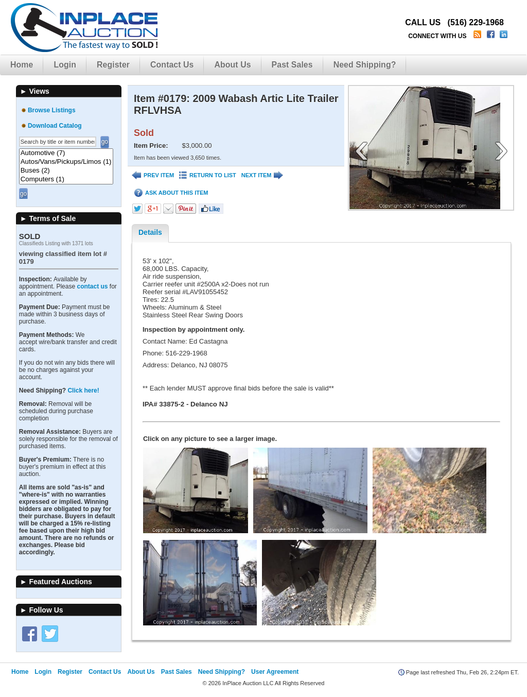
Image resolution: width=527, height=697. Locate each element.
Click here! (83, 390)
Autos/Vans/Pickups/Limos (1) (66, 162)
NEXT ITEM (262, 175)
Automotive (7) (66, 153)
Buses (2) (66, 170)
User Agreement (274, 671)
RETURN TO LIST (207, 175)
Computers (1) (66, 179)
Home (21, 64)
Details (150, 232)
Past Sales (292, 64)
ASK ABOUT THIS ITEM (171, 193)
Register (113, 64)
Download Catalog (55, 125)
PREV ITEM (153, 175)
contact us (92, 286)
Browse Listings (52, 110)
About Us (232, 64)
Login (65, 64)
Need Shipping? (364, 64)
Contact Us (172, 64)
